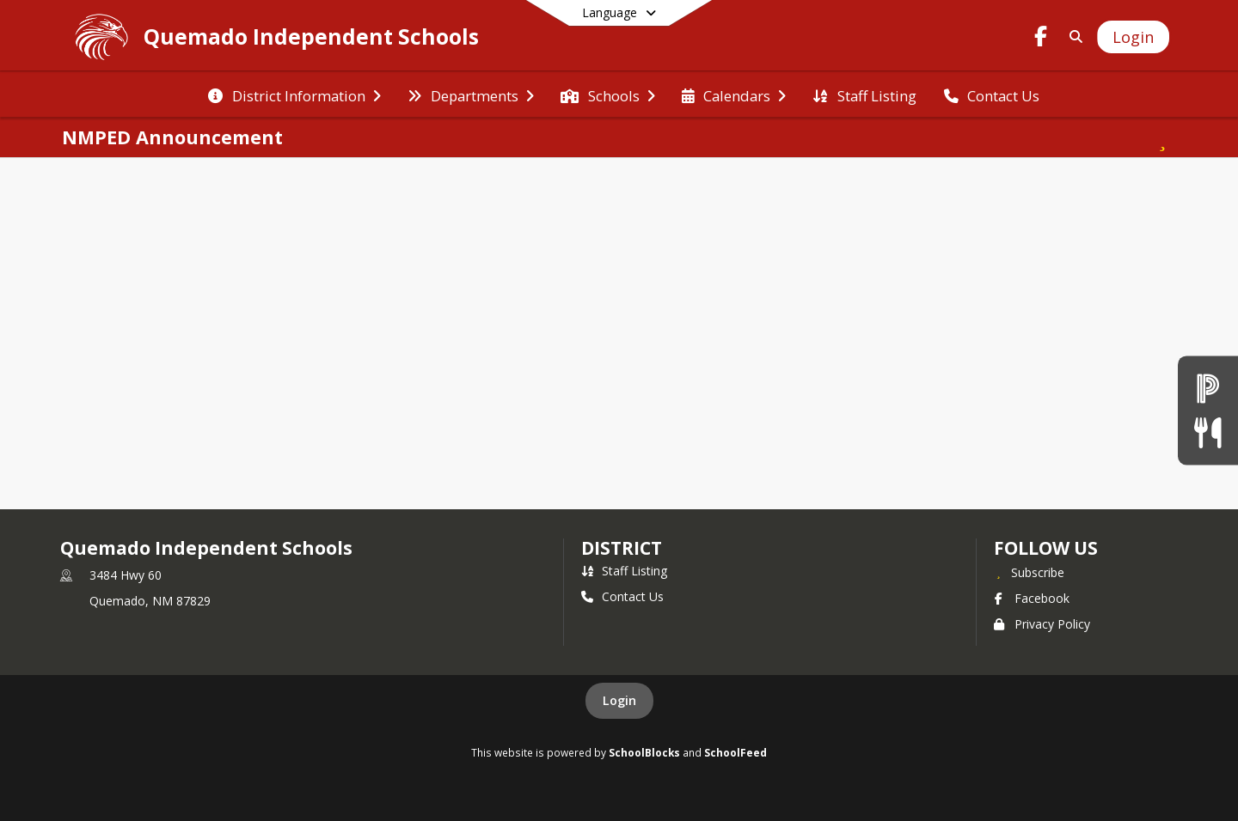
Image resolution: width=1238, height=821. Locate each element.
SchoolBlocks (644, 752)
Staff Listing (624, 571)
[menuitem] (294, 94)
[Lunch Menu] (1207, 432)
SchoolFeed (735, 752)
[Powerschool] (1207, 389)
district (621, 548)
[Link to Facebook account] (1041, 39)
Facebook (1031, 598)
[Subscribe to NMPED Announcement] (1162, 137)
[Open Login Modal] (1133, 37)
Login (619, 700)
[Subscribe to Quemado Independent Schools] (1029, 572)
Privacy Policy (1042, 624)
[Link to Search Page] (1072, 36)
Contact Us (622, 596)
